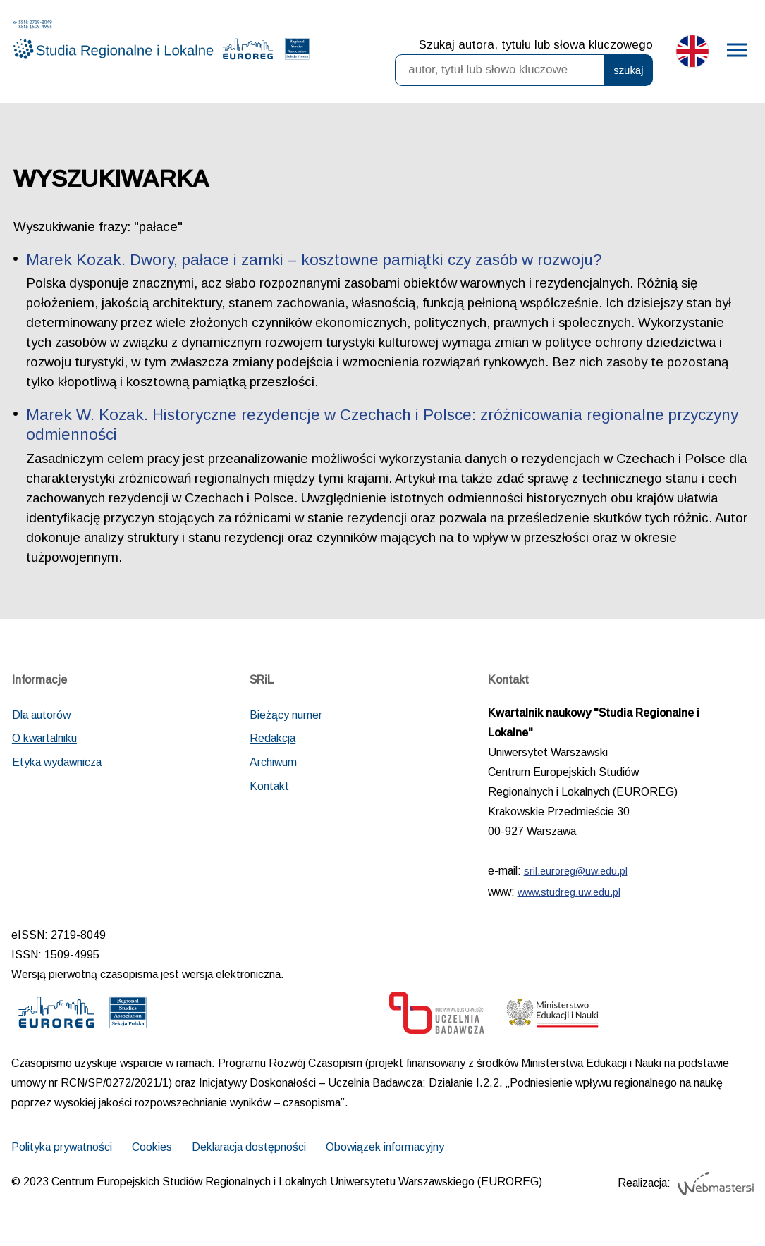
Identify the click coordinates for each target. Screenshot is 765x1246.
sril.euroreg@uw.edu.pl (576, 871)
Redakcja (272, 740)
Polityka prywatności (61, 1148)
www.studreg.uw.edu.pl (569, 893)
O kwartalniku (44, 740)
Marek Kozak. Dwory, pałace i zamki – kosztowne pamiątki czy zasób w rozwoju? (314, 260)
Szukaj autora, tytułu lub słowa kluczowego (536, 44)
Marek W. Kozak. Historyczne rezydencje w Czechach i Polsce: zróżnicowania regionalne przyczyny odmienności (382, 425)
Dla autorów (41, 716)
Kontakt (269, 787)
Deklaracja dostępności (249, 1148)
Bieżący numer (286, 716)
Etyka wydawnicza (57, 763)
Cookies (152, 1148)
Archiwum (273, 763)
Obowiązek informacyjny (385, 1148)
